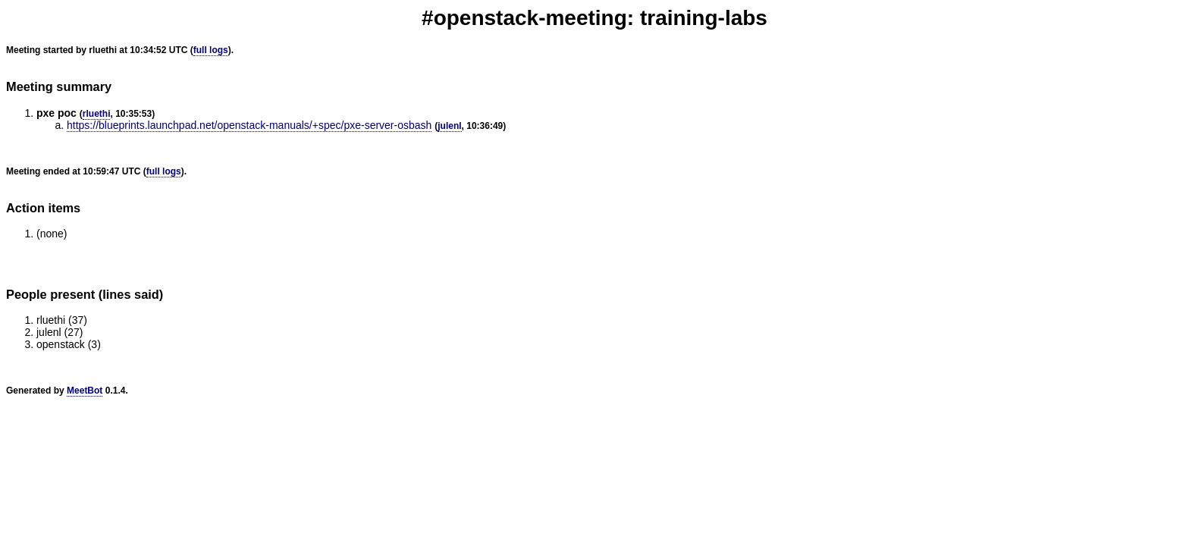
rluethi (97, 113)
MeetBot (84, 390)
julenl (449, 126)
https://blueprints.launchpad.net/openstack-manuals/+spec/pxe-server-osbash (249, 125)
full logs (210, 50)
